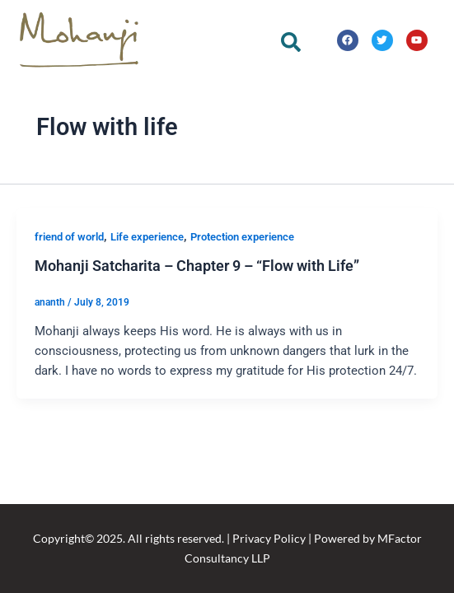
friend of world (69, 267)
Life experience (147, 267)
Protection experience (242, 267)
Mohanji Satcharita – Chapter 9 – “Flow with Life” (197, 297)
